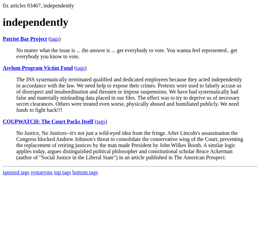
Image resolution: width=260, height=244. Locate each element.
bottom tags (85, 172)
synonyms (42, 172)
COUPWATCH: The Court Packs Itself (48, 121)
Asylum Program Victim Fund (38, 68)
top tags (62, 172)
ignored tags (16, 172)
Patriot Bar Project (25, 39)
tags (54, 39)
